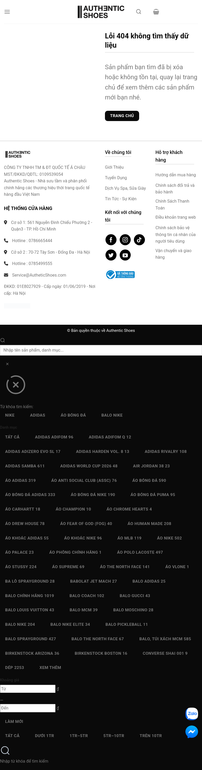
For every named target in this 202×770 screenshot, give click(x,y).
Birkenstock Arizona (32, 653)
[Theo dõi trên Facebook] (111, 239)
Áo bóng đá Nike (93, 494)
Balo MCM (84, 610)
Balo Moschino (133, 610)
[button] (7, 11)
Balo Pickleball (126, 624)
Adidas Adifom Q (110, 437)
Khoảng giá (9, 680)
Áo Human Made (149, 523)
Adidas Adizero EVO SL (33, 451)
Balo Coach (86, 595)
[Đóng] (15, 386)
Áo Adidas (20, 480)
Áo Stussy (21, 566)
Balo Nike (112, 415)
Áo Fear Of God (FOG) (86, 523)
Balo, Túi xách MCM (165, 639)
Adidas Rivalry (166, 451)
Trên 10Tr (151, 735)
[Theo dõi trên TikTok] (139, 239)
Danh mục (8, 427)
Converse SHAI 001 (165, 653)
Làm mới (14, 721)
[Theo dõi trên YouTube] (125, 255)
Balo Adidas (149, 581)
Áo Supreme (68, 566)
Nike (10, 415)
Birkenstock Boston (101, 653)
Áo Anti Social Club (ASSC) (84, 480)
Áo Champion (73, 509)
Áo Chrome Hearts (129, 509)
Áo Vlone (177, 566)
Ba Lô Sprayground (30, 581)
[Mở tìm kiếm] (138, 13)
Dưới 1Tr (44, 735)
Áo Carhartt (23, 509)
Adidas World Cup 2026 (89, 466)
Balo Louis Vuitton (29, 610)
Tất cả (12, 437)
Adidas (37, 415)
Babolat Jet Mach (93, 581)
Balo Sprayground (30, 639)
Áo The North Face (125, 566)
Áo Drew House (25, 523)
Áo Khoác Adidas (27, 538)
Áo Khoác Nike (83, 538)
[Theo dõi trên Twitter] (111, 255)
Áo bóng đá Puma (152, 494)
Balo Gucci (135, 595)
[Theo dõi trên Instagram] (125, 239)
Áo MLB (129, 538)
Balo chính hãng (29, 595)
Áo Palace (19, 552)
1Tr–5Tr (78, 735)
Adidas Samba (25, 466)
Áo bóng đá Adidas (30, 494)
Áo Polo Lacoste (140, 552)
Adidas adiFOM (54, 437)
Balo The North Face (98, 639)
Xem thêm (50, 667)
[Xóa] (7, 365)
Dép (14, 667)
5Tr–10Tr (113, 735)
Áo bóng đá (73, 415)
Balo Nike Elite (70, 624)
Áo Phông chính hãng (75, 552)
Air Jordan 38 (151, 466)
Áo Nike (169, 538)
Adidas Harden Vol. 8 (102, 451)
